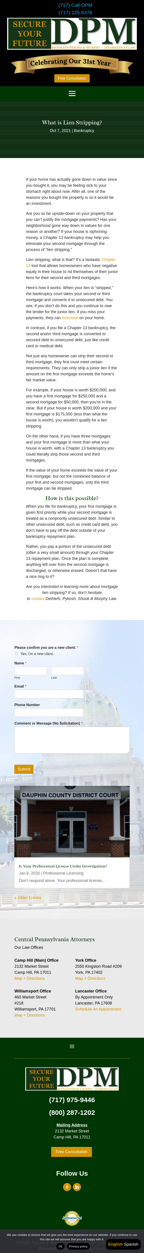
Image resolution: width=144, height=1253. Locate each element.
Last (54, 677)
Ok (60, 1246)
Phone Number (27, 705)
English (115, 1244)
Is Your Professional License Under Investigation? (63, 866)
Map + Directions (29, 978)
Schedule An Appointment (98, 1009)
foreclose (70, 318)
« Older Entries (27, 898)
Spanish (131, 1244)
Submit (24, 769)
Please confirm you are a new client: (46, 647)
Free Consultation (72, 78)
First (17, 677)
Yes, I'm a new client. (37, 654)
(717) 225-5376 (75, 12)
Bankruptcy (84, 130)
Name (20, 663)
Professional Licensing (63, 873)
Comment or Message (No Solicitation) (48, 723)
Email (20, 686)
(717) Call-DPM (75, 5)
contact (38, 598)
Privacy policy (78, 1246)
